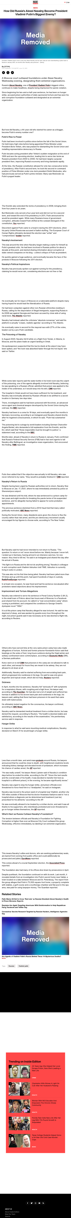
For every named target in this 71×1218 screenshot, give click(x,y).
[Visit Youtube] (39, 1203)
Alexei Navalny (15, 85)
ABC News (24, 510)
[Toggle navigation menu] (2, 2)
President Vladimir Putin (39, 85)
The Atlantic (17, 315)
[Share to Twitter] (8, 73)
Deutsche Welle (56, 655)
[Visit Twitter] (31, 1203)
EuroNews (26, 858)
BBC (15, 408)
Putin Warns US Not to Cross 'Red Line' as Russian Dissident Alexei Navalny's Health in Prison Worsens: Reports (35, 900)
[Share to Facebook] (3, 73)
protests (40, 760)
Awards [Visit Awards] (7, 1216)
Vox (14, 223)
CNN (50, 388)
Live (68, 2)
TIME (14, 444)
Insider (19, 235)
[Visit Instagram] (35, 1203)
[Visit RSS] (43, 1203)
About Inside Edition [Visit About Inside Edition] (12, 1212)
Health (34, 1095)
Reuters (47, 677)
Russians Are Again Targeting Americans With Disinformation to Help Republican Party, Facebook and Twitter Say (34, 906)
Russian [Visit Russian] (11, 966)
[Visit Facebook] (28, 1203)
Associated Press (57, 863)
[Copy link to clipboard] (12, 73)
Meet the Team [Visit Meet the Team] (10, 1214)
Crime (34, 1077)
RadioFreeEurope (9, 579)
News (35, 8)
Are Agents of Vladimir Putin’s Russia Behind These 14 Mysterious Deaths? (31, 956)
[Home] (35, 2)
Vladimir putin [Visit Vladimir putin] (23, 966)
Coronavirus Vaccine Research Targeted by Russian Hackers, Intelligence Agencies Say (34, 913)
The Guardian (19, 692)
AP (31, 768)
